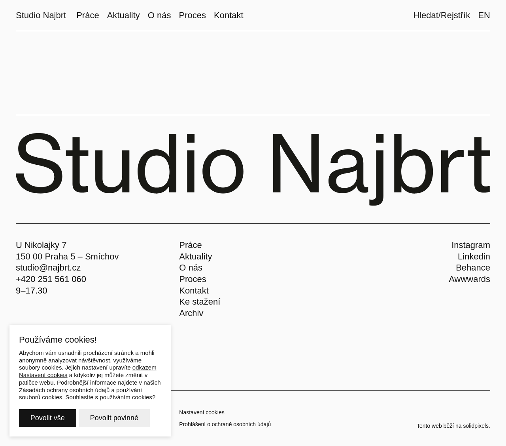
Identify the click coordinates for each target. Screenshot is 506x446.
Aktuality (195, 256)
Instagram (470, 245)
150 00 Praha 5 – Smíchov (67, 256)
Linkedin (474, 256)
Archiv (191, 313)
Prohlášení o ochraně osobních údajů (225, 424)
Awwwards (469, 279)
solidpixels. (476, 426)
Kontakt (194, 290)
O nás (190, 268)
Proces (192, 279)
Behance (473, 268)
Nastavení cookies (201, 412)
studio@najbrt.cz (48, 268)
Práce (190, 245)
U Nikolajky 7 (41, 245)
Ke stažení (199, 302)
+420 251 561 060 (51, 279)
